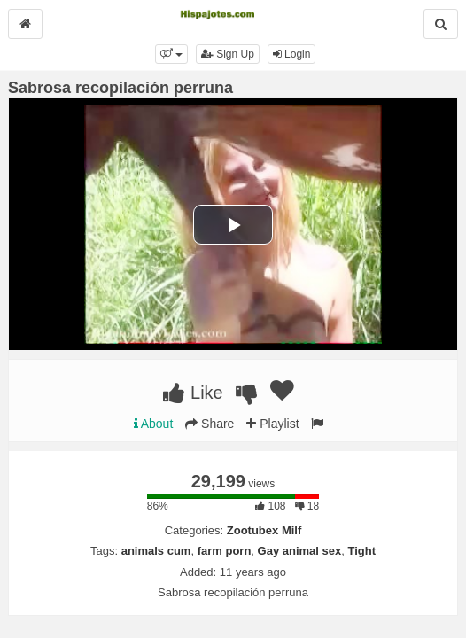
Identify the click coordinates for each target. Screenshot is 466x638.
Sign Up (227, 54)
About (154, 423)
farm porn (225, 550)
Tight (361, 550)
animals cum (156, 550)
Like (192, 392)
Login (292, 54)
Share (209, 423)
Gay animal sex (300, 550)
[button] (171, 54)
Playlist (272, 423)
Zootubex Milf (264, 530)
